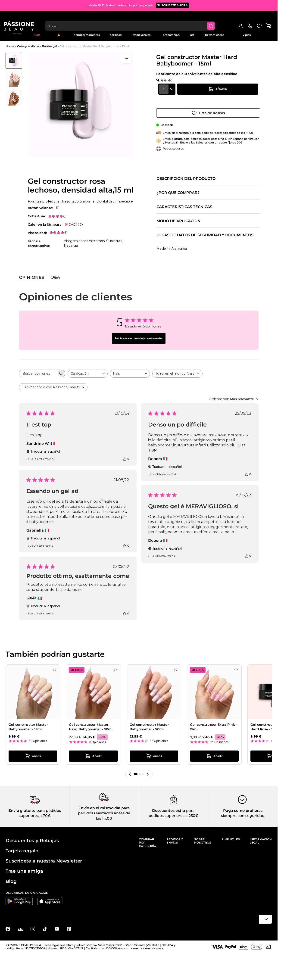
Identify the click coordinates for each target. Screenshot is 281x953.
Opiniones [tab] (31, 277)
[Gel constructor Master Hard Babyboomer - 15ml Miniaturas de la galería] (14, 79)
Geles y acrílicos (116, 33)
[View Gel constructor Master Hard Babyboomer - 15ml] (14, 60)
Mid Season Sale (37, 33)
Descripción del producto (185, 179)
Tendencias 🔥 (59, 33)
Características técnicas (184, 207)
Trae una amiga (24, 871)
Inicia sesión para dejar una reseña (138, 338)
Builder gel (49, 46)
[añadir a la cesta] (217, 96)
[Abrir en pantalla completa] (126, 58)
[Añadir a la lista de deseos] (208, 109)
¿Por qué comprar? (178, 193)
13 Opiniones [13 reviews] (38, 741)
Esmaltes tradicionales (142, 33)
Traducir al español (43, 451)
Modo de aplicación (178, 221)
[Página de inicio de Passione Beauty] (21, 17)
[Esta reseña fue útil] (124, 459)
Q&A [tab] (55, 277)
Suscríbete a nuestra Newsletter (44, 861)
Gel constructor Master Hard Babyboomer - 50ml (90, 727)
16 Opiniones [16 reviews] (159, 741)
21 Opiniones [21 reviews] (219, 742)
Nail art (192, 33)
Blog (268, 31)
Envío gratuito (21, 810)
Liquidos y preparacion (171, 33)
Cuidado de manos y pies (246, 33)
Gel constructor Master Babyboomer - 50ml (149, 727)
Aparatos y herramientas (214, 33)
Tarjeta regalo (22, 850)
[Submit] (214, 17)
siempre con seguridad (243, 815)
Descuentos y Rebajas (32, 840)
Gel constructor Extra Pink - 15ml (213, 727)
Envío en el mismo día (99, 808)
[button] (130, 774)
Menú (13, 33)
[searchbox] (38, 373)
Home (10, 46)
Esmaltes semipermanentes (87, 33)
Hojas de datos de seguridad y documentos (204, 235)
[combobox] (133, 17)
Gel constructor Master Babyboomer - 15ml (28, 727)
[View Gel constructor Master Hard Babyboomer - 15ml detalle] (14, 79)
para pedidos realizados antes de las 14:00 (104, 813)
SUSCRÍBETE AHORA (172, 4)
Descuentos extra (168, 810)
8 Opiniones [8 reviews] (97, 742)
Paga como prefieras (242, 810)
